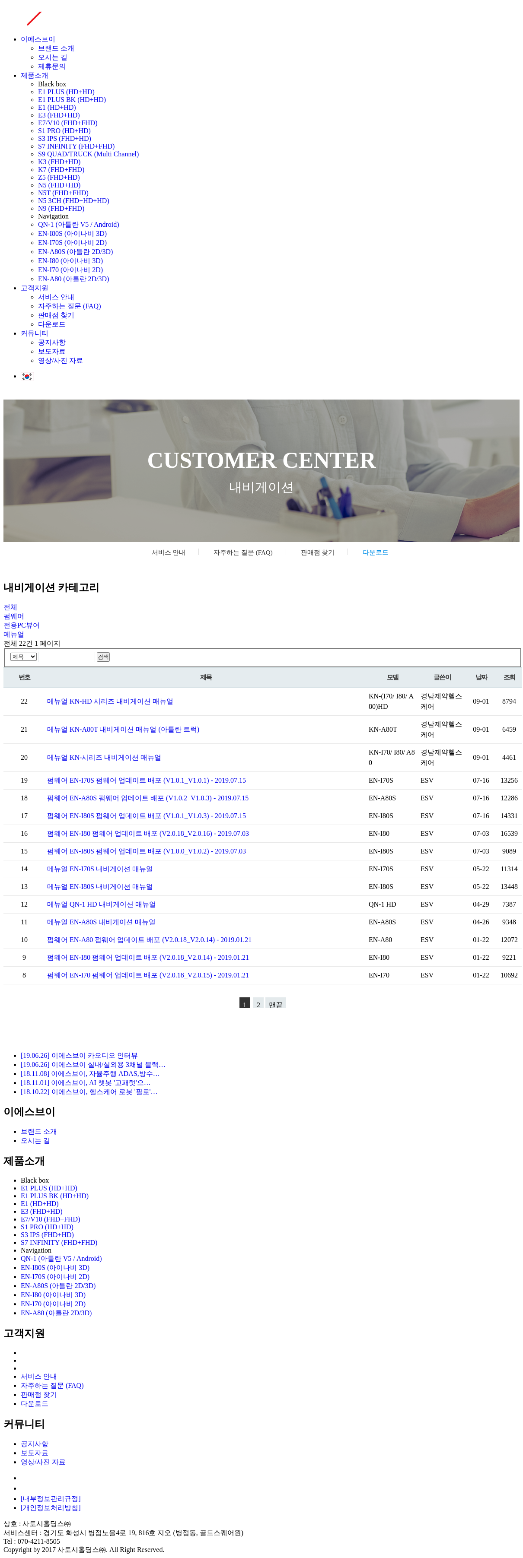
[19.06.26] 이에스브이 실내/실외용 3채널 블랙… (93, 1064)
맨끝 (276, 1004)
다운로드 (52, 324)
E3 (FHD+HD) (59, 115)
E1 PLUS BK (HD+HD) (72, 99)
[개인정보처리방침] (51, 1507)
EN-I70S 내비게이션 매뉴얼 (111, 869)
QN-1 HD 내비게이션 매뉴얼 (113, 904)
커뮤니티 (34, 333)
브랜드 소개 (56, 48)
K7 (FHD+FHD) (61, 169)
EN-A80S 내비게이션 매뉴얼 (113, 922)
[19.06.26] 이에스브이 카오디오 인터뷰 (79, 1055)
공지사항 (52, 342)
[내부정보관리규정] (51, 1498)
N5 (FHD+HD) (59, 185)
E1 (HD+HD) (57, 107)
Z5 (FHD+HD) (59, 177)
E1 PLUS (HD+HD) (66, 91)
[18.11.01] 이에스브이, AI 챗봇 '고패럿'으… (86, 1082)
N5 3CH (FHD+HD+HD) (73, 200)
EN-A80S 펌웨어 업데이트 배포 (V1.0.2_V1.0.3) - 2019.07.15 (159, 798)
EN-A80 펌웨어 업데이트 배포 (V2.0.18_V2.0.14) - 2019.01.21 (161, 939)
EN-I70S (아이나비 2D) (72, 242)
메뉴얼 (13, 634)
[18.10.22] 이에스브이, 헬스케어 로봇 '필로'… (89, 1091)
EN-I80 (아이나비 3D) (70, 260)
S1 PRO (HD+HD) (64, 130)
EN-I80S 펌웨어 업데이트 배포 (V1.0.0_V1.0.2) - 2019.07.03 (158, 851)
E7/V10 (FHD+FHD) (67, 123)
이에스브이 (38, 39)
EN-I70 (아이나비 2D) (70, 269)
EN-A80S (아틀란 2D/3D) (75, 251)
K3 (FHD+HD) (59, 161)
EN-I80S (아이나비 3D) (72, 233)
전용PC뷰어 (21, 625)
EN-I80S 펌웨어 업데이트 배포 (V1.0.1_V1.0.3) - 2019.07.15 (158, 815)
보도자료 (52, 351)
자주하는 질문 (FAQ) (69, 306)
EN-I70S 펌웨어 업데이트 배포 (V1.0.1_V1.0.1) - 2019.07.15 (158, 780)
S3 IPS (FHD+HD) (64, 138)
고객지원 (34, 288)
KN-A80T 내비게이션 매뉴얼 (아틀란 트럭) (134, 729)
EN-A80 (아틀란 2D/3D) (73, 278)
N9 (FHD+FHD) (61, 208)
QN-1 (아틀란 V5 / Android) (78, 224)
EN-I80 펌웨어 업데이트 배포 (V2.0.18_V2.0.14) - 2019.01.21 (159, 957)
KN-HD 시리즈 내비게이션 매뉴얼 (121, 701)
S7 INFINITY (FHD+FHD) (76, 146)
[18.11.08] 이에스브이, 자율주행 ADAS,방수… (90, 1073)
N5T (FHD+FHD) (63, 193)
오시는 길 (52, 57)
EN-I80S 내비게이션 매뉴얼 (111, 886)
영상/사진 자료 (60, 360)
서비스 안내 (56, 297)
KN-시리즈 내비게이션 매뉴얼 (115, 757)
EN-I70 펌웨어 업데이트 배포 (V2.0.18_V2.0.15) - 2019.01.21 (159, 975)
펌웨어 (13, 616)
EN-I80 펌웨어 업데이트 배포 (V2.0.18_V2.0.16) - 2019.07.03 (159, 833)
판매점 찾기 (56, 315)
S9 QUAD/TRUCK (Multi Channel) (88, 154)
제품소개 (34, 75)
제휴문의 (52, 66)
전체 (10, 607)
